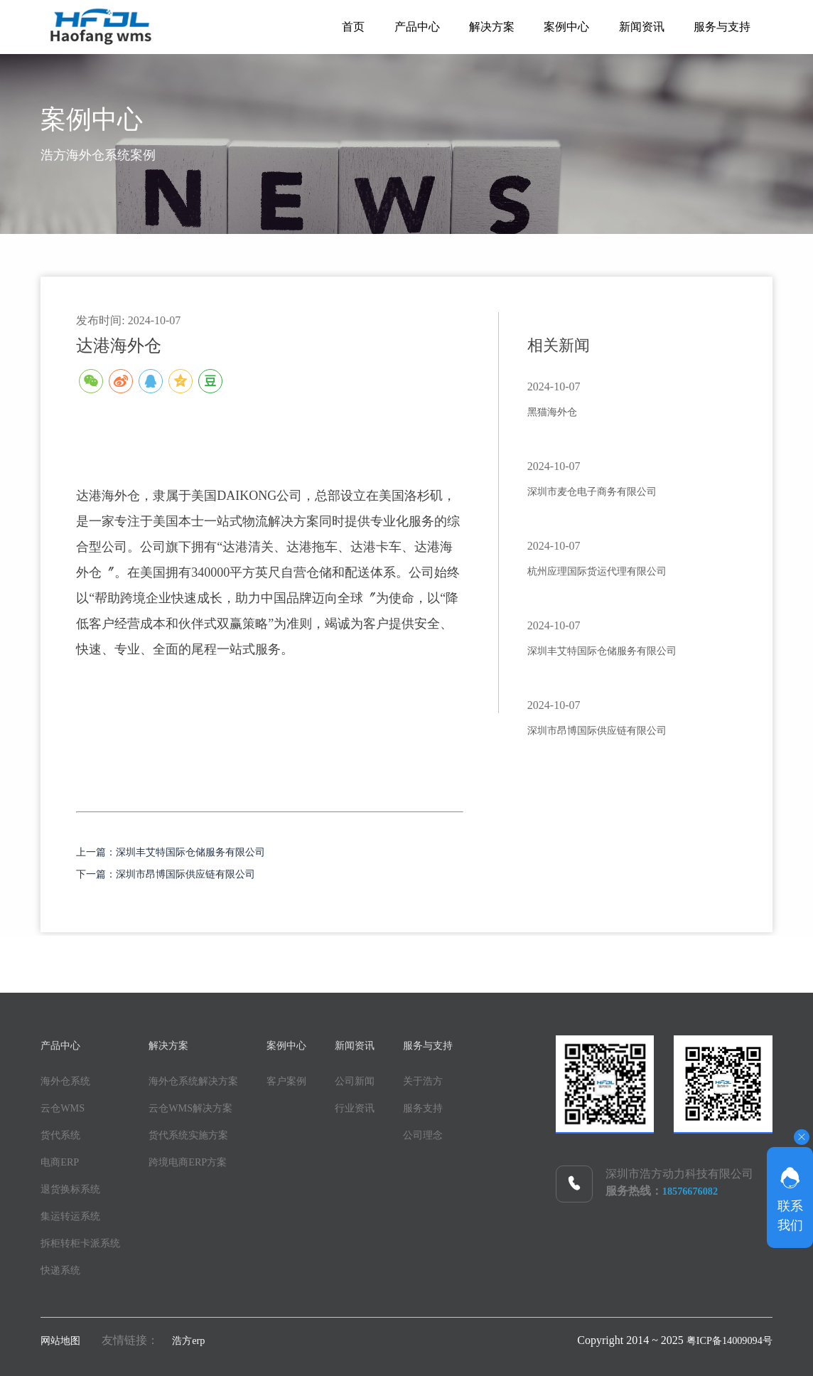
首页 (312, 27)
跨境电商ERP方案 (204, 1160)
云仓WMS (65, 1106)
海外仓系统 (69, 1079)
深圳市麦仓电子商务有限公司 (610, 491)
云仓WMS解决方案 (207, 1106)
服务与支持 (718, 27)
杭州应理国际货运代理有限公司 (616, 570)
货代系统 (63, 1133)
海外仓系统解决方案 (211, 1079)
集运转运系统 (75, 1214)
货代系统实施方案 (205, 1133)
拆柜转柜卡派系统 (86, 1241)
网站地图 (63, 1339)
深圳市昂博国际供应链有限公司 (616, 729)
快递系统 (63, 1268)
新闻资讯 (630, 27)
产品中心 (383, 27)
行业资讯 (393, 1106)
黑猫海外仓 (559, 411)
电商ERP (62, 1160)
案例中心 (548, 27)
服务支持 (472, 1106)
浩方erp (196, 1339)
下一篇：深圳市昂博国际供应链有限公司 (191, 872)
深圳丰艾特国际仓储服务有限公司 (623, 650)
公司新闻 (393, 1079)
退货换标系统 (75, 1187)
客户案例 (313, 1079)
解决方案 (465, 27)
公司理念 (472, 1133)
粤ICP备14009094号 (723, 1339)
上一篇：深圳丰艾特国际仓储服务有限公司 (197, 851)
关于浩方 (472, 1079)
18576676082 (693, 1189)
